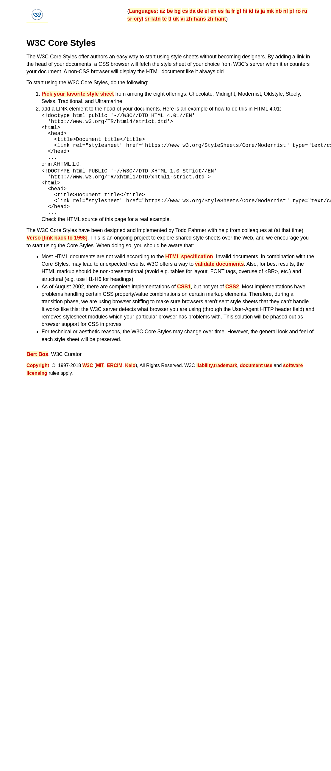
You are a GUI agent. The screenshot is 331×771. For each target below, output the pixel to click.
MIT (100, 365)
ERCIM (114, 365)
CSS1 (184, 287)
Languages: (143, 11)
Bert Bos (37, 354)
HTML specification (189, 256)
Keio (130, 365)
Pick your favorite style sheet (78, 94)
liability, (205, 365)
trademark (225, 365)
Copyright (37, 365)
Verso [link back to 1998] (57, 238)
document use (256, 365)
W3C (87, 365)
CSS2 (232, 287)
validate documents (219, 264)
